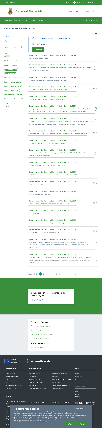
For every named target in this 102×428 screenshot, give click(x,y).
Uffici (6, 103)
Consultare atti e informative (20, 28)
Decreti (7, 57)
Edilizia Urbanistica (34, 373)
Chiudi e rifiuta (80, 408)
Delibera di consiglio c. (11, 61)
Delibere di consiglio (11, 69)
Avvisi (77, 379)
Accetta (83, 424)
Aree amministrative (12, 376)
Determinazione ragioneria (13, 82)
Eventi (77, 394)
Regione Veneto (10, 2)
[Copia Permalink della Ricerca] (96, 34)
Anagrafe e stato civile (35, 382)
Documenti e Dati (11, 388)
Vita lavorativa (33, 376)
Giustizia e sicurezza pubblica (37, 388)
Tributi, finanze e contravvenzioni (61, 379)
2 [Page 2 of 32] (43, 274)
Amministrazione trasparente (61, 402)
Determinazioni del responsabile (15, 95)
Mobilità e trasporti (34, 379)
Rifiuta (70, 424)
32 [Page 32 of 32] (75, 274)
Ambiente (55, 376)
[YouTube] (76, 11)
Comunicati (78, 376)
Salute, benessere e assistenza (61, 385)
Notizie (77, 373)
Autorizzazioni (33, 385)
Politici (8, 382)
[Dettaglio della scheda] (96, 57)
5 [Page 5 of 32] (53, 274)
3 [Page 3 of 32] (46, 274)
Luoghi (77, 391)
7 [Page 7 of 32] (59, 274)
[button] (21, 274)
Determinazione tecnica (12, 90)
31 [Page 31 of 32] (71, 274)
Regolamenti (18, 99)
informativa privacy (41, 421)
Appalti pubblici (56, 382)
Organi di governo (11, 373)
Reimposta (38, 49)
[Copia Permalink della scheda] (94, 57)
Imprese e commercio (58, 388)
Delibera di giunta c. (11, 65)
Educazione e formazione (59, 373)
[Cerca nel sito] (93, 11)
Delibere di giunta (10, 73)
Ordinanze (8, 99)
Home (6, 28)
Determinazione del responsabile (15, 78)
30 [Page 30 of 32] (67, 274)
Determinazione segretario (13, 86)
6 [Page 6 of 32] (56, 274)
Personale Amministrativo (13, 385)
